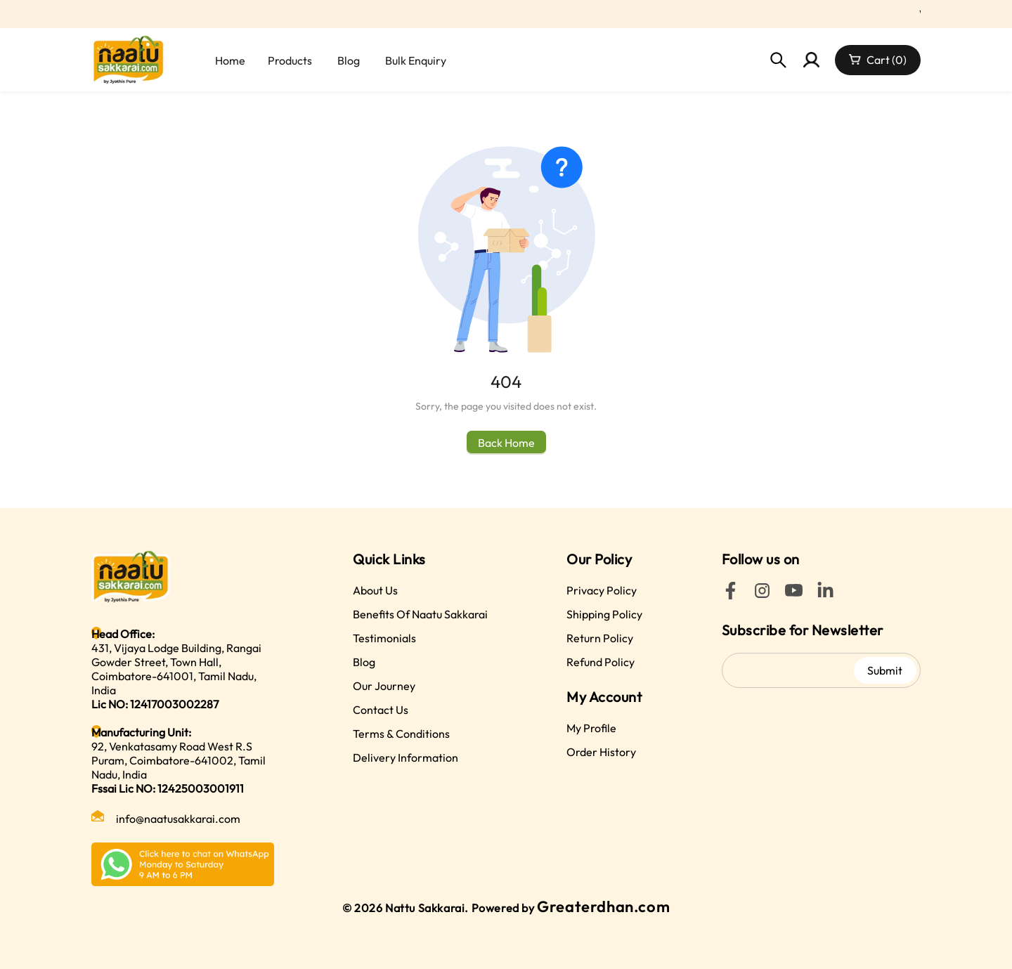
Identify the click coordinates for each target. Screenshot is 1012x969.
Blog (348, 60)
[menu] (394, 60)
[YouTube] (794, 595)
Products (290, 60)
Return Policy (599, 638)
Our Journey (384, 686)
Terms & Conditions (401, 734)
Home (230, 60)
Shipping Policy (604, 614)
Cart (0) (887, 60)
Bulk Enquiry (415, 60)
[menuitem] (229, 60)
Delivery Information (405, 757)
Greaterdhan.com (603, 906)
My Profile (591, 728)
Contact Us (380, 710)
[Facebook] (730, 595)
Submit (884, 670)
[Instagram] (762, 595)
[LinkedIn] (825, 595)
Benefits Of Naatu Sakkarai (420, 614)
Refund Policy (600, 662)
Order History (601, 752)
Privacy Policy (601, 590)
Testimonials (384, 638)
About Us (375, 590)
